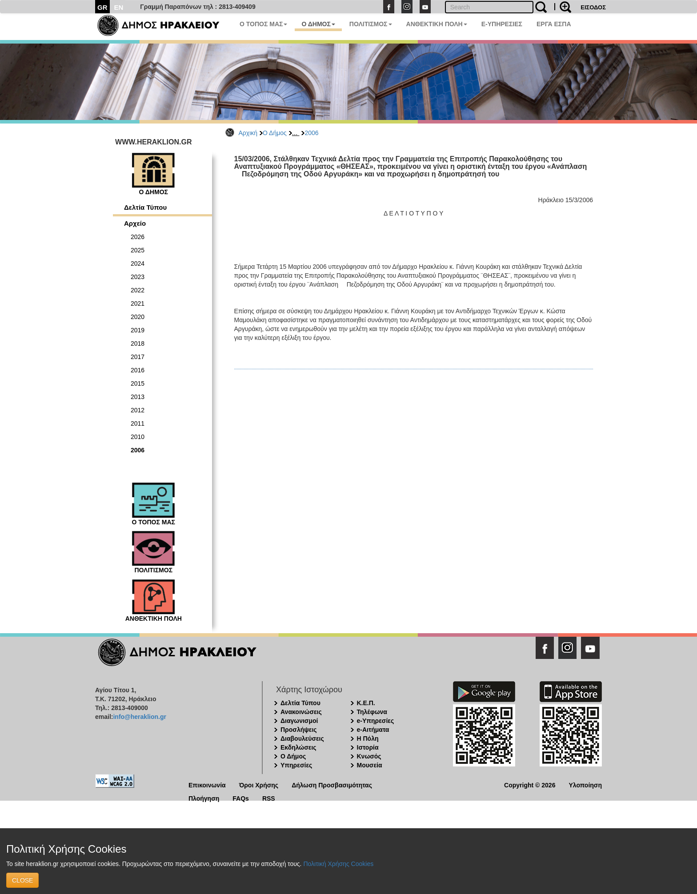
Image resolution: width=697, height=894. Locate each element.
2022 (137, 290)
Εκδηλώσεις (298, 747)
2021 (137, 303)
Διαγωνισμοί (299, 720)
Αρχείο (135, 223)
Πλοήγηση (203, 798)
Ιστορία (368, 747)
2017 (137, 356)
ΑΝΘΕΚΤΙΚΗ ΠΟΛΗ (436, 24)
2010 (137, 436)
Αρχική (248, 132)
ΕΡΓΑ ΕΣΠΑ (554, 24)
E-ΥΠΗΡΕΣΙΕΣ (501, 24)
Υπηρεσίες (296, 765)
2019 (137, 330)
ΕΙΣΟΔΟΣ (593, 7)
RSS (268, 798)
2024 (137, 263)
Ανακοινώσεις (301, 711)
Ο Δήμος (275, 132)
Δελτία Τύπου (145, 207)
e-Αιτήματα (373, 729)
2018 (137, 343)
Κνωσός (369, 756)
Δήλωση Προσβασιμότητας (332, 784)
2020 (137, 316)
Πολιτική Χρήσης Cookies (338, 863)
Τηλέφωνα (372, 711)
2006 (311, 132)
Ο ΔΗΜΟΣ (318, 24)
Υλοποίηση (585, 784)
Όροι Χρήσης (259, 784)
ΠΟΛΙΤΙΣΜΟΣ (370, 24)
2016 (137, 370)
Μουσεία (369, 765)
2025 (137, 250)
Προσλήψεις (298, 729)
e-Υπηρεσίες (375, 720)
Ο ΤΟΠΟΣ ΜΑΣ (263, 24)
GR (102, 7)
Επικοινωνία (207, 784)
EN (119, 7)
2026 (137, 236)
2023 (137, 276)
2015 (137, 383)
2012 (137, 410)
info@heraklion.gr (139, 716)
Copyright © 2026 (529, 784)
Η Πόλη (368, 738)
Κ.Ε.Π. (366, 702)
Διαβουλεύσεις (302, 738)
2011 (137, 423)
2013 (137, 396)
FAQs (240, 798)
